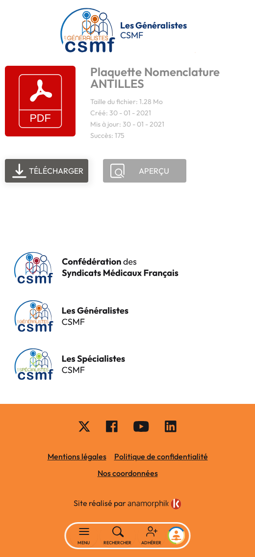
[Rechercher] (118, 536)
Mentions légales (77, 456)
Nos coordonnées (128, 473)
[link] (154, 504)
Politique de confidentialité (161, 456)
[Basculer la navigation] (84, 536)
